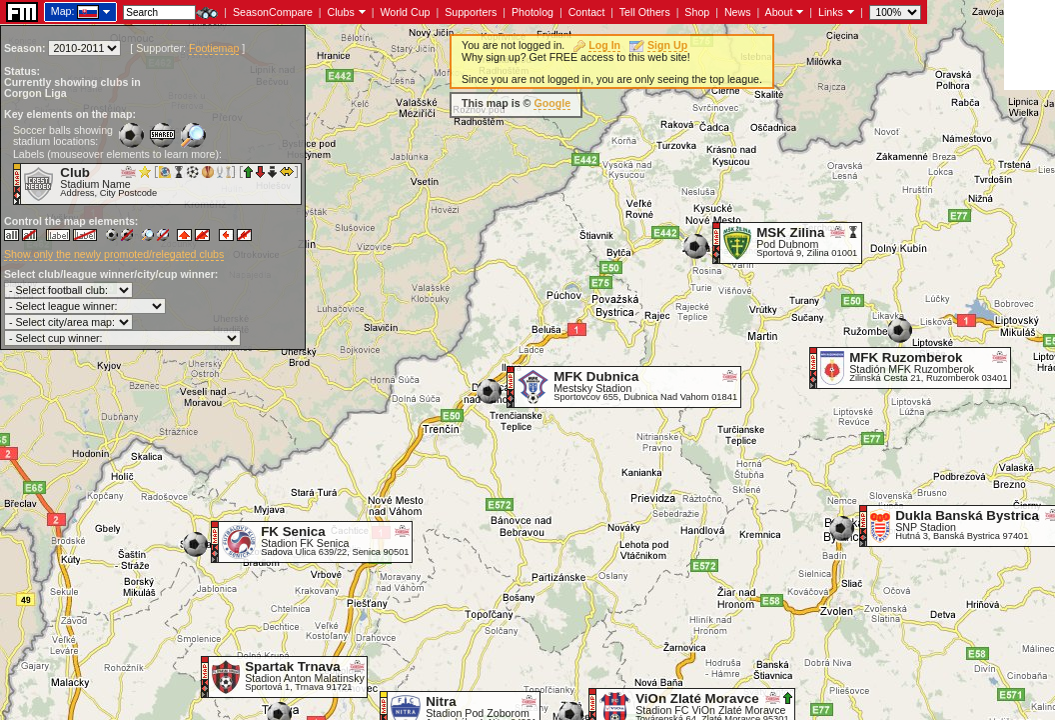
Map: (63, 11)
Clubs (341, 12)
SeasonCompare (273, 12)
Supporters (471, 12)
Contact (586, 12)
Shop (696, 12)
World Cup (405, 12)
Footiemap (214, 48)
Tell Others (644, 12)
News (737, 12)
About (779, 12)
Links (830, 12)
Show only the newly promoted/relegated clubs (114, 254)
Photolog (532, 12)
